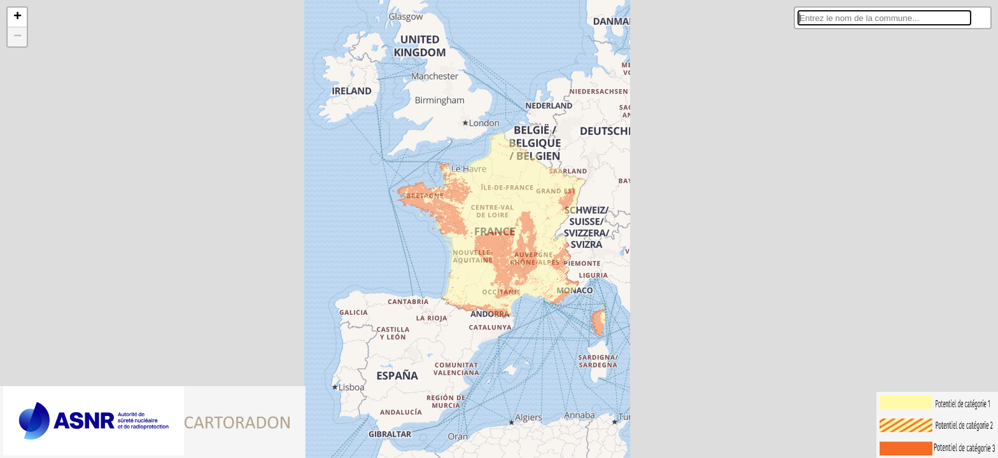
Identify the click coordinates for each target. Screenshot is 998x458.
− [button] (17, 36)
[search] (884, 17)
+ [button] (17, 17)
